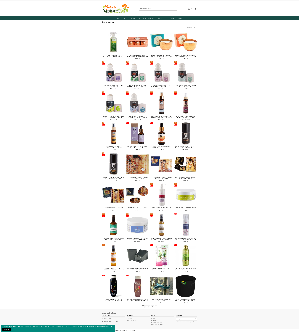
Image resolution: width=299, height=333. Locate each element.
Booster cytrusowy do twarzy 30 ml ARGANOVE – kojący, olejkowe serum (161, 147)
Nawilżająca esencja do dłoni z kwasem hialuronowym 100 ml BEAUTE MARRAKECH (113, 240)
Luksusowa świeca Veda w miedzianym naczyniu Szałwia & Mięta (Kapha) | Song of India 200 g (185, 57)
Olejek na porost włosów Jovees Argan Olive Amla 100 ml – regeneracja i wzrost (185, 269)
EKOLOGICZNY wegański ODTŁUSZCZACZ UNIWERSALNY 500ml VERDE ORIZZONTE (113, 57)
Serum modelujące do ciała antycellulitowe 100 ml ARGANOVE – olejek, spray (113, 148)
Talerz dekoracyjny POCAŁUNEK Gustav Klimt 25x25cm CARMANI (137, 178)
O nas (153, 318)
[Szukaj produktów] (175, 9)
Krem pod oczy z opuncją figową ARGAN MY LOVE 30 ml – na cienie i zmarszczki (185, 239)
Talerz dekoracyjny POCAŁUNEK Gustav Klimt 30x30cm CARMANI (161, 178)
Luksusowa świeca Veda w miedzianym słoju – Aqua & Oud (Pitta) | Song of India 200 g (161, 57)
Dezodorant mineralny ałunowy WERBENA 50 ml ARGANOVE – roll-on (137, 86)
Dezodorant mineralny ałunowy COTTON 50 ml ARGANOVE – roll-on (185, 86)
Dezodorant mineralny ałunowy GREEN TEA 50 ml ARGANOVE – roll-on (113, 117)
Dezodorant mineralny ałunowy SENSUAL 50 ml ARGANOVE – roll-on (137, 117)
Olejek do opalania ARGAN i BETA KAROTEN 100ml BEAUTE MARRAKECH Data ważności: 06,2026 (113, 270)
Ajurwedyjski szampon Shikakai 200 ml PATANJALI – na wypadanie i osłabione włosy (137, 301)
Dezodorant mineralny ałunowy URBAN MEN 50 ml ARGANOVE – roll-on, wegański (113, 179)
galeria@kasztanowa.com (111, 321)
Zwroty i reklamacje (132, 320)
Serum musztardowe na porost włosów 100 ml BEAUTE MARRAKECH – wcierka (161, 239)
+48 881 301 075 (108, 319)
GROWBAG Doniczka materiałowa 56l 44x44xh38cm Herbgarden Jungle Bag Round (185, 301)
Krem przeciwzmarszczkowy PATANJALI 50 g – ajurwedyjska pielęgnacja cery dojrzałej (161, 270)
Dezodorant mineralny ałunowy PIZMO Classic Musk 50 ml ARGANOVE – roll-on (185, 147)
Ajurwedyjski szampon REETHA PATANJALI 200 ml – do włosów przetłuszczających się (113, 301)
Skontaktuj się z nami (157, 325)
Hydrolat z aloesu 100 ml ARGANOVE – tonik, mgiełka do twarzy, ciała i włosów (161, 117)
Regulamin (154, 320)
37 (153, 307)
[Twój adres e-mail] (185, 319)
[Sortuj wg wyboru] (188, 27)
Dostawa (129, 318)
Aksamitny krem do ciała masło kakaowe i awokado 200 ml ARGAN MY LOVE (185, 208)
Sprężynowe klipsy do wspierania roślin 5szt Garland (161, 300)
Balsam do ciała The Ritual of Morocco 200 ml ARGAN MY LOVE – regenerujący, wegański (161, 209)
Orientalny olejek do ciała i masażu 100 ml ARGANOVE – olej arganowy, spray (185, 117)
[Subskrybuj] (195, 319)
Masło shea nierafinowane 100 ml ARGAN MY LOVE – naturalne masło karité (137, 239)
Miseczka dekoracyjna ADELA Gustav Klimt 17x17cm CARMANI (137, 208)
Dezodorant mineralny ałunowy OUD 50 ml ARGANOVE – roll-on (113, 86)
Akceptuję (6, 329)
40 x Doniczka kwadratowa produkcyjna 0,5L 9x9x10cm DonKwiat (137, 269)
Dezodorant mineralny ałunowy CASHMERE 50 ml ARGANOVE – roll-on (161, 86)
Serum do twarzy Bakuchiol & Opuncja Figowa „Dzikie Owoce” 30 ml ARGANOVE (137, 148)
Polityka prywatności (157, 323)
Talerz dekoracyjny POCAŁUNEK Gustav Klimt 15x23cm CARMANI (185, 178)
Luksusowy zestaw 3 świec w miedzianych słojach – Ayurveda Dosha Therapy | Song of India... (137, 57)
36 (195, 27)
